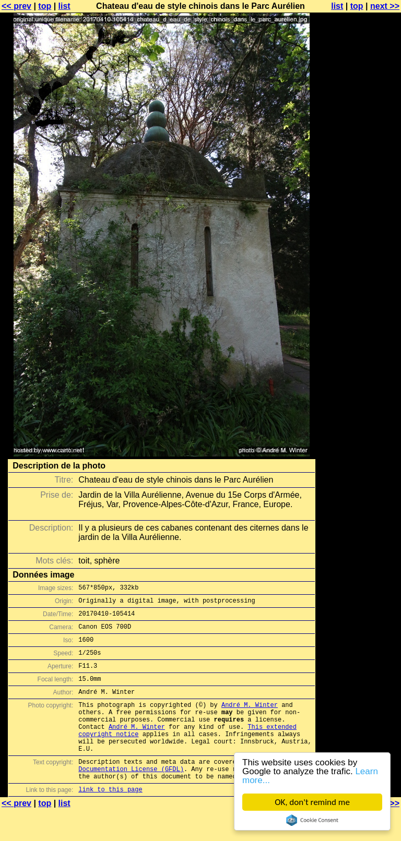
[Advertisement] (358, 258)
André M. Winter (249, 720)
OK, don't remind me (312, 802)
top (44, 6)
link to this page (110, 820)
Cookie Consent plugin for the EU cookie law (312, 820)
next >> (384, 6)
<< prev (16, 6)
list (64, 6)
